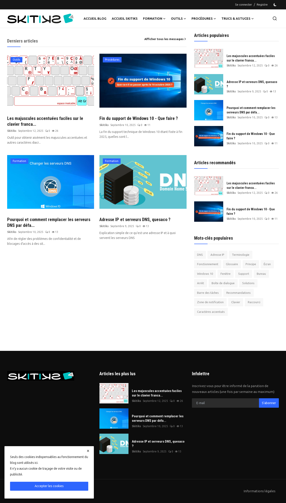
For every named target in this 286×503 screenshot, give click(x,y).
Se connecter (243, 4)
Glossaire (232, 264)
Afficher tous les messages (165, 38)
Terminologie (240, 254)
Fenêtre (226, 273)
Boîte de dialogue (223, 283)
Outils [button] (178, 18)
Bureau (261, 273)
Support (243, 273)
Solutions (248, 283)
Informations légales (259, 491)
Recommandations (238, 292)
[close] (88, 450)
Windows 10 (205, 273)
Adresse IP (217, 254)
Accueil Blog (95, 18)
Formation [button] (154, 18)
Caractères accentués (211, 311)
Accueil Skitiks (125, 18)
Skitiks (11, 130)
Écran (267, 264)
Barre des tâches (208, 292)
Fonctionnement (207, 264)
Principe (251, 264)
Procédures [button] (203, 18)
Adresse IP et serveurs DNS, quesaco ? (134, 219)
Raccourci (254, 302)
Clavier (235, 302)
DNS (200, 254)
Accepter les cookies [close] (49, 486)
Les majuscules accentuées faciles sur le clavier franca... (45, 121)
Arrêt (200, 283)
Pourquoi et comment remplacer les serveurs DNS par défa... (48, 222)
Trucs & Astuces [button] (237, 18)
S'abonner (269, 403)
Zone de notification (210, 302)
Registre (262, 4)
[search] (275, 18)
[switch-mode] (275, 4)
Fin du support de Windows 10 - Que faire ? (138, 118)
